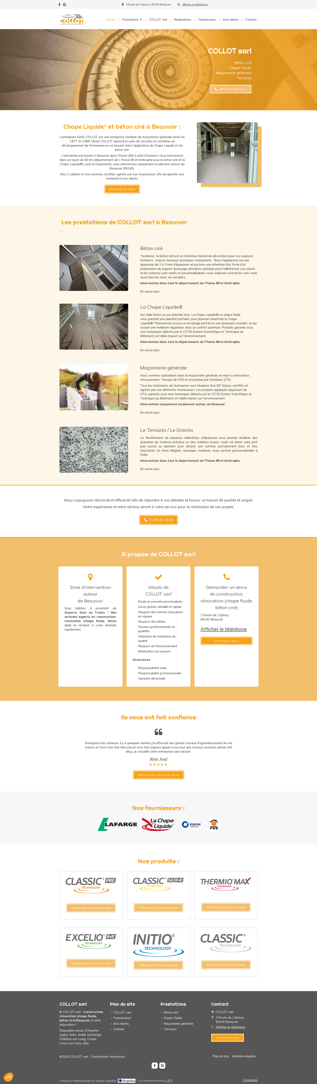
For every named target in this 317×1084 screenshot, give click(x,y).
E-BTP (169, 1080)
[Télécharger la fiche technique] (91, 907)
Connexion (250, 1080)
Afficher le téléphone (195, 4)
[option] (158, 753)
